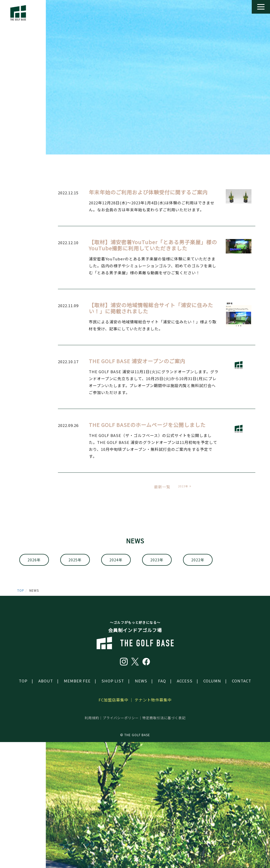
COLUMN (212, 680)
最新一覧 (162, 486)
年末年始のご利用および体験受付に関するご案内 (148, 192)
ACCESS (185, 680)
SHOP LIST (112, 680)
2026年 (34, 559)
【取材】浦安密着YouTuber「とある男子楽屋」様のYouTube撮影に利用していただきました (153, 245)
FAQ (162, 680)
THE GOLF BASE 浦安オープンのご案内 (137, 361)
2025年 (75, 559)
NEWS (141, 680)
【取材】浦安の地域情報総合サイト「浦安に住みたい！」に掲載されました (151, 308)
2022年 (197, 559)
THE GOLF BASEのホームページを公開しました (147, 424)
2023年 (156, 559)
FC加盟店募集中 (113, 699)
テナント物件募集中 (153, 699)
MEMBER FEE (77, 680)
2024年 (116, 559)
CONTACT (241, 680)
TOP (20, 590)
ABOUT (45, 680)
